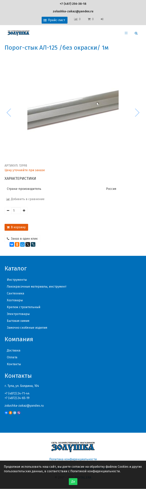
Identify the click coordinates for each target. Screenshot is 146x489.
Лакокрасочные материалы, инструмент (36, 286)
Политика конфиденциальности (73, 459)
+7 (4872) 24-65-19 (17, 398)
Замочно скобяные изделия (27, 327)
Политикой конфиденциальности (95, 471)
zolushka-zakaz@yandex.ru (73, 11)
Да (73, 481)
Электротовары (18, 314)
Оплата (12, 357)
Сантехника (15, 293)
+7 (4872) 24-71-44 (17, 393)
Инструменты (17, 279)
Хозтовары (15, 300)
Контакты (14, 364)
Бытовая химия (18, 321)
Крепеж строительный (23, 307)
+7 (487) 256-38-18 (73, 4)
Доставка (13, 350)
